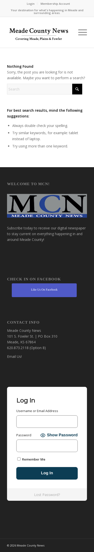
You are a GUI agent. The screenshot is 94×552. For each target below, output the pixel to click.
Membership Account (55, 3)
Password (23, 435)
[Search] (44, 89)
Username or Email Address (37, 411)
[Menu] (80, 32)
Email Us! (14, 356)
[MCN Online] (39, 33)
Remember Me (31, 459)
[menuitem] (30, 3)
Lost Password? (47, 494)
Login (31, 3)
